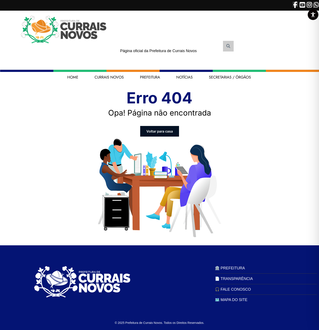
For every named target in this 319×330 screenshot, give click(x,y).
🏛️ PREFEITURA (230, 268)
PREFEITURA (150, 77)
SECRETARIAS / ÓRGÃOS (230, 77)
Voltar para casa (159, 131)
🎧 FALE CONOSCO (233, 289)
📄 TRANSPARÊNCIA (234, 279)
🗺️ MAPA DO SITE (231, 300)
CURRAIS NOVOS (109, 77)
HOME (72, 77)
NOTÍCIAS (184, 77)
